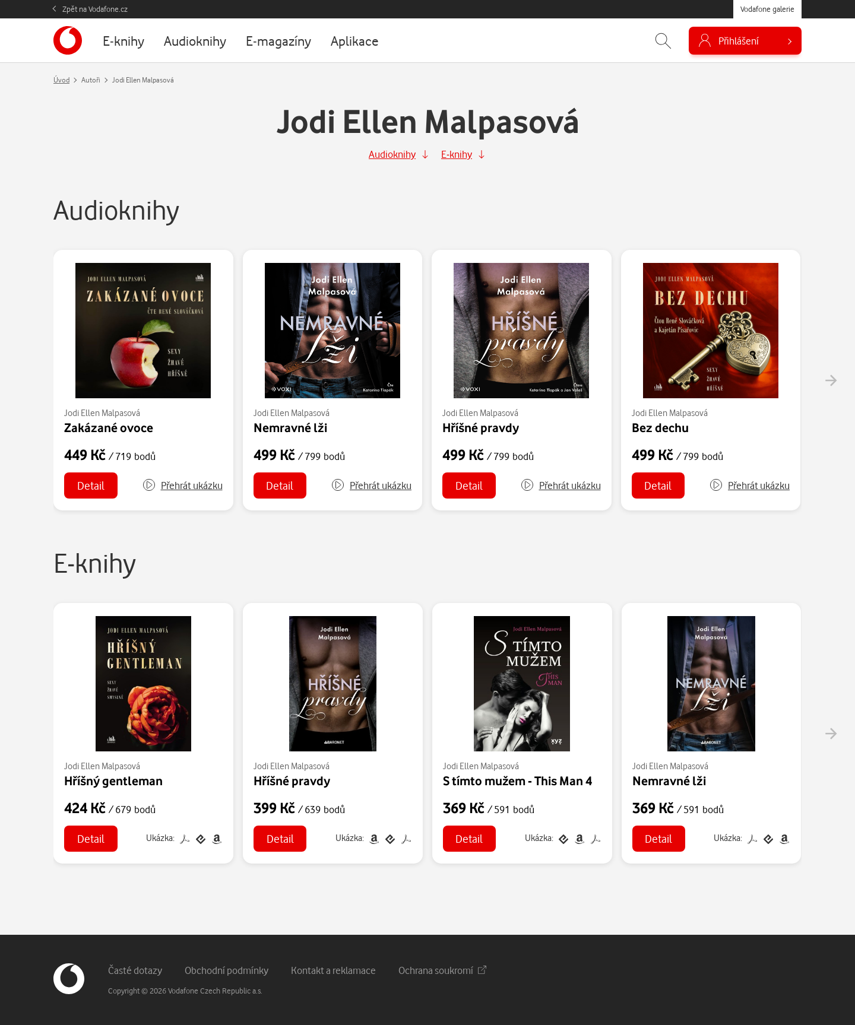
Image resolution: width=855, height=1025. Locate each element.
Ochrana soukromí (442, 970)
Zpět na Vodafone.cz (95, 9)
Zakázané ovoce (108, 427)
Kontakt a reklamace (333, 970)
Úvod (61, 79)
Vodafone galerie (767, 9)
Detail (90, 485)
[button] (182, 485)
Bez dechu (660, 427)
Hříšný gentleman (113, 780)
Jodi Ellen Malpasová (102, 412)
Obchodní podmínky (226, 970)
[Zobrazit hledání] (663, 40)
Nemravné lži (290, 427)
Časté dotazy (135, 970)
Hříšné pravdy (480, 427)
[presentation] (830, 380)
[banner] (67, 40)
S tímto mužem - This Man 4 (517, 780)
